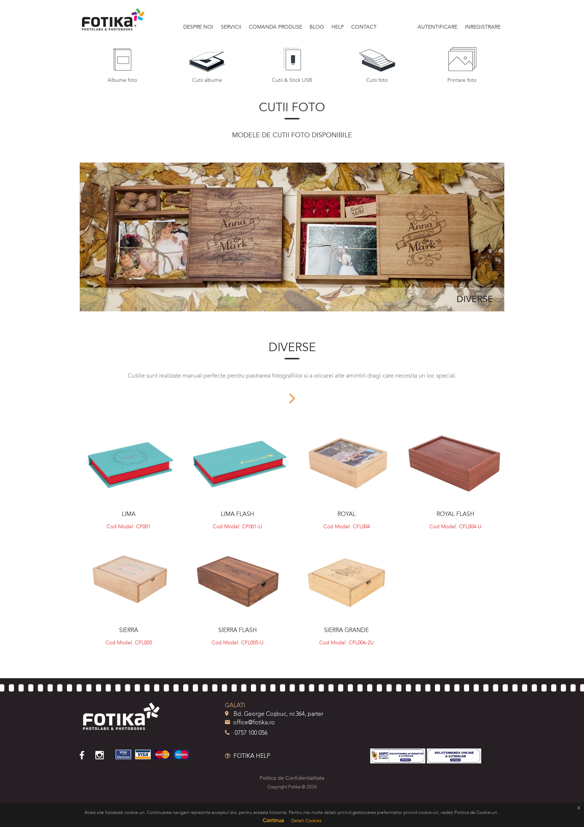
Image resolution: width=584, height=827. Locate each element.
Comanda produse (275, 27)
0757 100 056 (246, 733)
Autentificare (437, 27)
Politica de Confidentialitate (292, 778)
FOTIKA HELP (247, 756)
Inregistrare (483, 27)
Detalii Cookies (306, 820)
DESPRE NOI (198, 27)
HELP (337, 27)
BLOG (317, 27)
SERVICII (231, 27)
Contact (364, 27)
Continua (273, 820)
